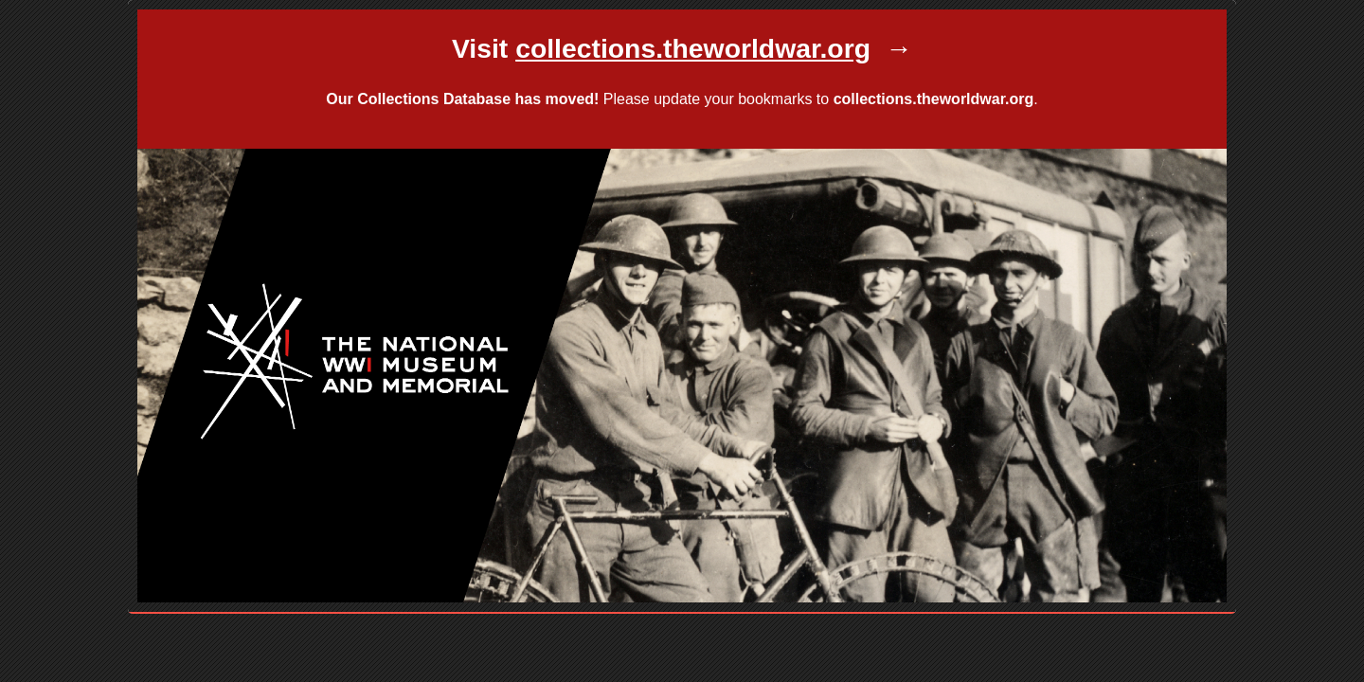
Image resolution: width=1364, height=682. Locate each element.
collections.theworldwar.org (934, 99)
